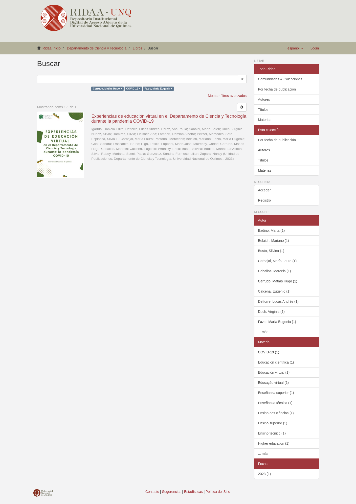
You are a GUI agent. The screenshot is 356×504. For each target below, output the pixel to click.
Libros (137, 48)
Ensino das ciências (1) (276, 413)
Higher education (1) (273, 443)
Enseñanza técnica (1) (275, 403)
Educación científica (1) (276, 362)
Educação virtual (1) (273, 383)
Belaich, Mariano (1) (273, 241)
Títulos (263, 110)
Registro (264, 200)
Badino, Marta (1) (271, 230)
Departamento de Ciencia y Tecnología (97, 48)
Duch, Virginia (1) (271, 312)
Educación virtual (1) (274, 372)
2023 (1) (264, 474)
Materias (264, 120)
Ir (242, 79)
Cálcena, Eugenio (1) (274, 291)
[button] (295, 48)
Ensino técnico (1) (272, 433)
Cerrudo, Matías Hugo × (107, 88)
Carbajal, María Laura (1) (277, 261)
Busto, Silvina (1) (271, 251)
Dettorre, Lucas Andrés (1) (278, 301)
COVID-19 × (133, 88)
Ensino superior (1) (272, 423)
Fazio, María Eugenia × (158, 88)
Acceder (264, 190)
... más (263, 332)
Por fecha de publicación (277, 89)
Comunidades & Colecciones (280, 79)
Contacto (152, 492)
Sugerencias (171, 492)
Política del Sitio (218, 492)
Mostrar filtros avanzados (227, 96)
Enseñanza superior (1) (276, 393)
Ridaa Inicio (52, 48)
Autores (264, 99)
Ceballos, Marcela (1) (274, 271)
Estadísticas (193, 492)
